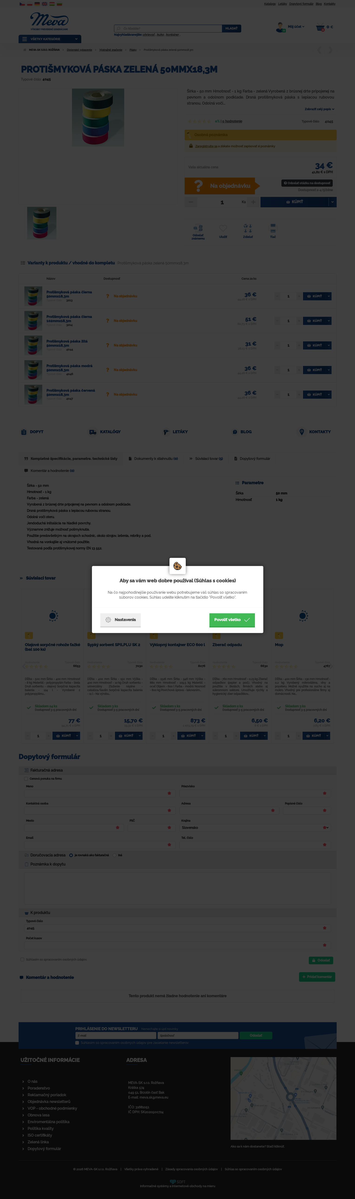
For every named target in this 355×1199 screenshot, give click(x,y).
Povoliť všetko (232, 620)
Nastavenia (120, 620)
